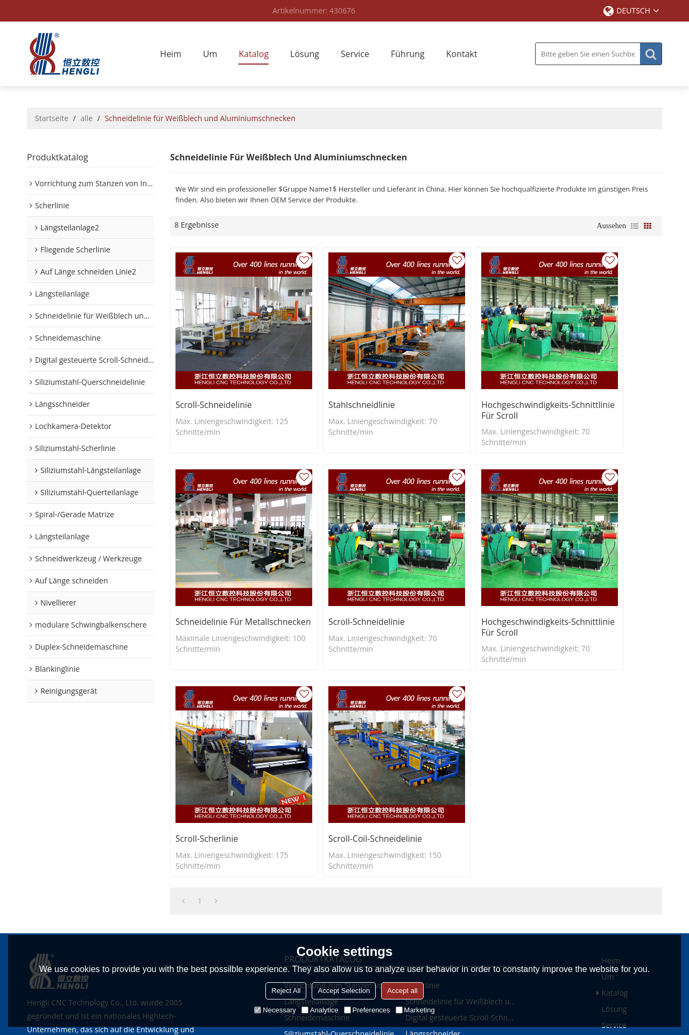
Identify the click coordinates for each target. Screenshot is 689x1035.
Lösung (304, 54)
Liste (634, 226)
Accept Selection (344, 991)
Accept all (402, 991)
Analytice (320, 1010)
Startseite (51, 118)
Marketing (415, 1010)
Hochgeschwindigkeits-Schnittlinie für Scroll (470, 382)
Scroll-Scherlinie (456, 565)
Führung (408, 54)
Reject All (285, 991)
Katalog (253, 54)
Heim (170, 54)
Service (355, 54)
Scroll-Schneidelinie (214, 376)
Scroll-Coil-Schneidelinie (596, 565)
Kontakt (461, 54)
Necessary (275, 1010)
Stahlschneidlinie (334, 376)
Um (210, 54)
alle (87, 118)
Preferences (367, 1010)
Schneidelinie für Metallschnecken (583, 382)
